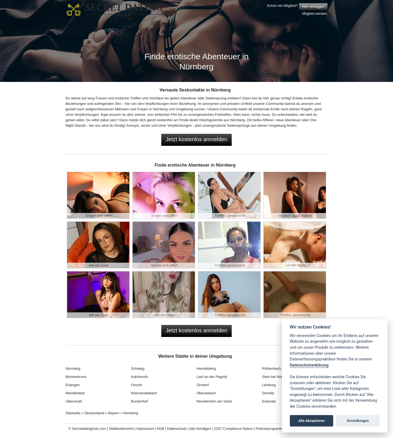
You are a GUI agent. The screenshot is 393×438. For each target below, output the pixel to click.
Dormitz (268, 393)
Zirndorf (202, 385)
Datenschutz (177, 429)
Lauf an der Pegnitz (211, 377)
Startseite (73, 413)
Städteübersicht (121, 429)
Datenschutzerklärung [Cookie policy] (309, 365)
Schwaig (137, 368)
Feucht (136, 385)
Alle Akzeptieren (311, 421)
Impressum (145, 429)
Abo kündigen (200, 429)
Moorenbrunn (76, 377)
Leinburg (269, 385)
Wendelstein (75, 393)
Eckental (269, 401)
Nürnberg (73, 368)
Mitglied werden (314, 13)
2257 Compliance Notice (233, 429)
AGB (160, 429)
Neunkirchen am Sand (214, 401)
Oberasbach (206, 393)
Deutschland (94, 413)
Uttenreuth (74, 401)
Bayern (113, 413)
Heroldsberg (206, 368)
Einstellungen (358, 421)
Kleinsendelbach (144, 393)
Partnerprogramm (270, 429)
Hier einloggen (313, 6)
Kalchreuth (139, 377)
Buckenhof (139, 401)
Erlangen (73, 385)
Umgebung (184, 109)
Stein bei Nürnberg (276, 377)
